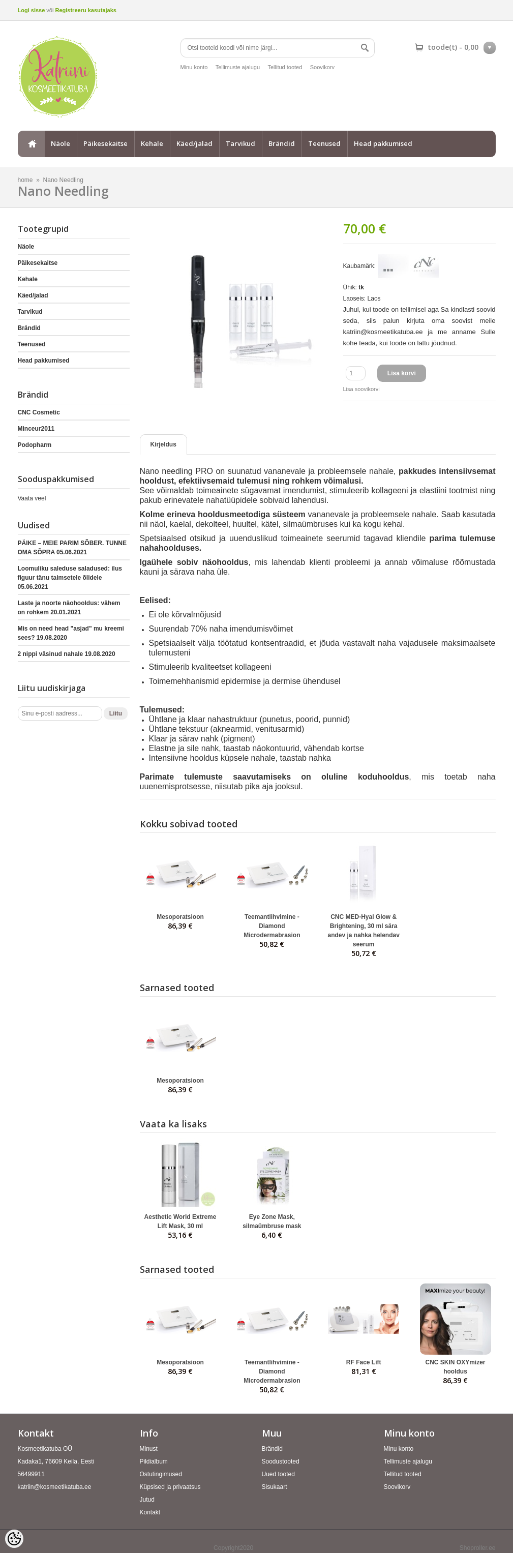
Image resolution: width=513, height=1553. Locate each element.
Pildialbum (154, 1461)
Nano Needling (63, 180)
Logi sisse (31, 10)
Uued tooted (278, 1474)
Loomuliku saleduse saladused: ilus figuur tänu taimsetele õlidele (70, 577)
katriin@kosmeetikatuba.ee (55, 1486)
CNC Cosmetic (39, 412)
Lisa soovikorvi (361, 389)
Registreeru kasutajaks (85, 10)
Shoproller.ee (478, 1547)
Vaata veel (32, 498)
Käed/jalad (194, 143)
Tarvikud (240, 143)
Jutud (147, 1499)
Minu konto (194, 67)
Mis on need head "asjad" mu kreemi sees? (71, 633)
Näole (60, 143)
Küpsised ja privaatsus (170, 1486)
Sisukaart (274, 1486)
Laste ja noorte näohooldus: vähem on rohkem (69, 608)
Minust (149, 1448)
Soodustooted (280, 1461)
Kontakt (150, 1512)
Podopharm (35, 445)
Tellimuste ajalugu (238, 67)
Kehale (152, 143)
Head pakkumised (383, 143)
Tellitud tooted (284, 67)
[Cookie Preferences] (14, 1539)
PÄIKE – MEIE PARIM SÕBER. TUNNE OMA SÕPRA (72, 548)
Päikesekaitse (105, 143)
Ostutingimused (161, 1474)
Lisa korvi (401, 373)
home (31, 144)
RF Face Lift (363, 1362)
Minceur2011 (36, 428)
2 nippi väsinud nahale (66, 654)
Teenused (324, 143)
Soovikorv (322, 67)
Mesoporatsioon (180, 916)
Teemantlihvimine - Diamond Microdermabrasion (272, 926)
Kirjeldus (163, 444)
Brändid (281, 143)
